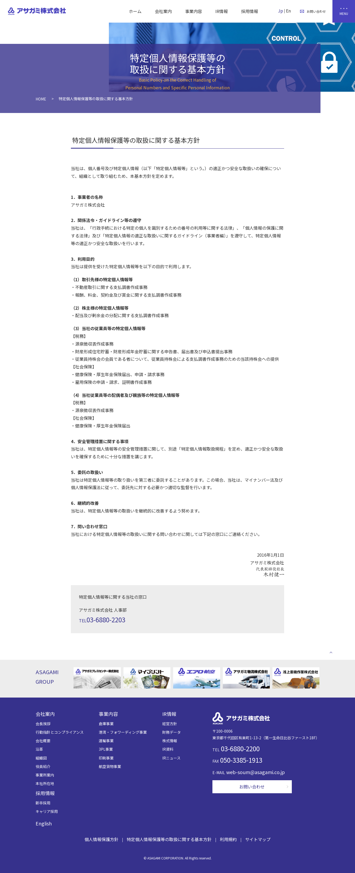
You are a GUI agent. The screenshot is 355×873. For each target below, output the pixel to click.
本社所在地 (45, 783)
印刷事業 (106, 758)
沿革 (39, 749)
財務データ (171, 732)
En (288, 10)
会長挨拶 (43, 723)
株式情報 (169, 740)
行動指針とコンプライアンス (60, 732)
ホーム (135, 11)
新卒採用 (43, 802)
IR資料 (167, 749)
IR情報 (221, 11)
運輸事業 (106, 740)
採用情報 (249, 11)
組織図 (41, 758)
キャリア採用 (47, 811)
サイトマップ (258, 839)
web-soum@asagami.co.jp (255, 772)
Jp (280, 10)
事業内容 (193, 11)
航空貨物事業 (110, 766)
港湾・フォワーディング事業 (123, 732)
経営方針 (169, 723)
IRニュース (171, 758)
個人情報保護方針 (101, 839)
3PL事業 (106, 749)
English (44, 823)
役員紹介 (43, 766)
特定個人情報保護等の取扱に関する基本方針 (169, 839)
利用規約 (228, 839)
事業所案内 (45, 775)
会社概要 (43, 740)
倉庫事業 (106, 723)
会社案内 (163, 11)
